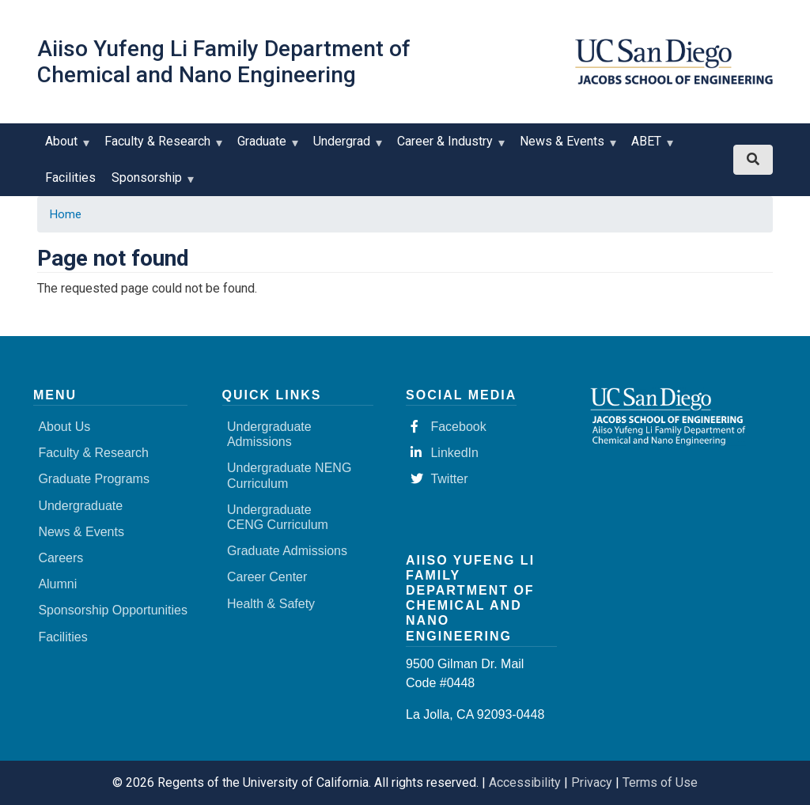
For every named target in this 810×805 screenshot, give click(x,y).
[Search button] (753, 160)
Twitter (439, 479)
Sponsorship (150, 183)
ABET (649, 147)
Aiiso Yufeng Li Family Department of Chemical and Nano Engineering (224, 62)
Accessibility (525, 782)
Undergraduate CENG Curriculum (277, 517)
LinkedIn (445, 452)
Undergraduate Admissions (269, 434)
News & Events (565, 147)
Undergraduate (80, 505)
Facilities (70, 177)
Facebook (448, 426)
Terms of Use (660, 782)
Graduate (265, 147)
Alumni (57, 584)
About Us (64, 426)
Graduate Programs (94, 479)
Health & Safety (271, 603)
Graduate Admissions (287, 550)
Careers (60, 558)
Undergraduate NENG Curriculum (289, 475)
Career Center (267, 577)
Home (65, 214)
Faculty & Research (161, 147)
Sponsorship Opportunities (112, 610)
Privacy (591, 782)
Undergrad (345, 147)
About (65, 147)
